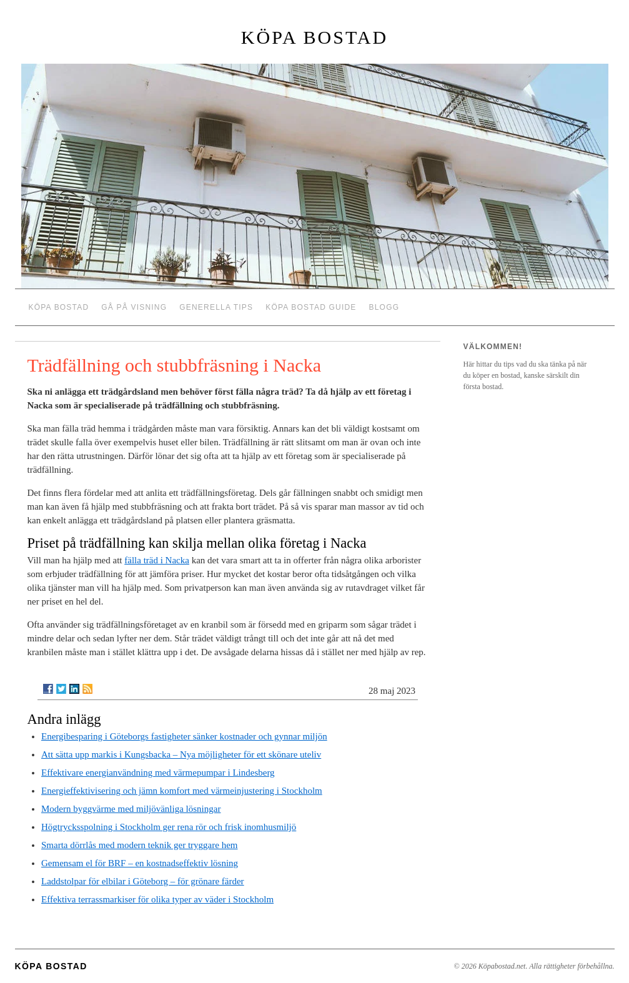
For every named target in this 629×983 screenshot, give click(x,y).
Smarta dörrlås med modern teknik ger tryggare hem (139, 845)
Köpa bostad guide (310, 307)
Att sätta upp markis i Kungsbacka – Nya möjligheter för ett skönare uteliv (181, 754)
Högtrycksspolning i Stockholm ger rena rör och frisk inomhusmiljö (168, 827)
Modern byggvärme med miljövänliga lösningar (130, 809)
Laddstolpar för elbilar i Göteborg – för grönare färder (142, 881)
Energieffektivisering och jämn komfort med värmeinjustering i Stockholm (181, 791)
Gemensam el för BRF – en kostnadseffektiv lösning (139, 863)
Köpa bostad (314, 37)
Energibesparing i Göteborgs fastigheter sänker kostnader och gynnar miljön (184, 736)
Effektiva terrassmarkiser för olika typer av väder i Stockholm (157, 899)
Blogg (384, 307)
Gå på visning (134, 307)
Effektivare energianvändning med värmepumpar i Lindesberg (158, 773)
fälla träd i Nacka (156, 560)
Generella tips (216, 307)
